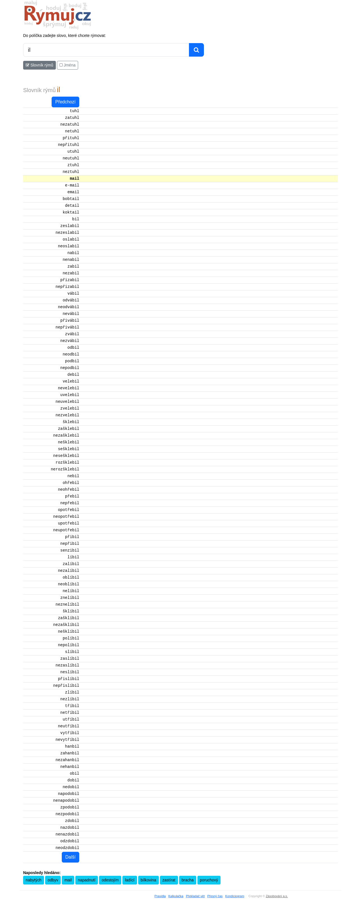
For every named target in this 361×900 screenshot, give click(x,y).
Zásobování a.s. (277, 896)
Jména (68, 65)
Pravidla (160, 896)
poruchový (209, 880)
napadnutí (86, 880)
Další (70, 857)
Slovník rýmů (39, 65)
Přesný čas (215, 896)
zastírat (168, 880)
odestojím (110, 880)
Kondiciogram (234, 896)
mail (68, 880)
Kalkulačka (175, 896)
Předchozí (65, 101)
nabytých (33, 880)
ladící (129, 880)
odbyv (53, 880)
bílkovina (148, 880)
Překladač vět (195, 896)
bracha (188, 880)
